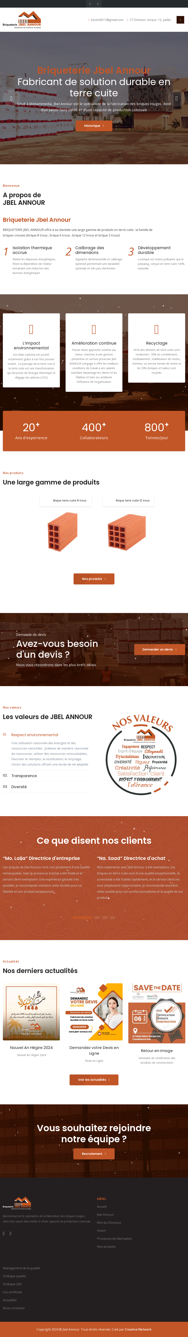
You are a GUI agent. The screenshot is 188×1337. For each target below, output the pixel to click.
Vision (101, 1230)
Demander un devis (160, 649)
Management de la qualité (21, 1268)
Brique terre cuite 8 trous (69, 500)
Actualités (10, 1300)
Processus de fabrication (114, 1238)
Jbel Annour (105, 1214)
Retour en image (157, 1050)
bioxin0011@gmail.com (107, 20)
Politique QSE (12, 1284)
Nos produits (94, 579)
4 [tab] (112, 918)
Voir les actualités (94, 1080)
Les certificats (12, 1292)
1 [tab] (82, 918)
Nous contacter (14, 1308)
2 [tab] (97, 918)
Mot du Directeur (109, 1222)
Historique (94, 126)
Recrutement (94, 1154)
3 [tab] (105, 918)
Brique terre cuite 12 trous (133, 500)
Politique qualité (14, 1276)
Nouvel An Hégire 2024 (31, 1047)
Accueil (102, 1206)
